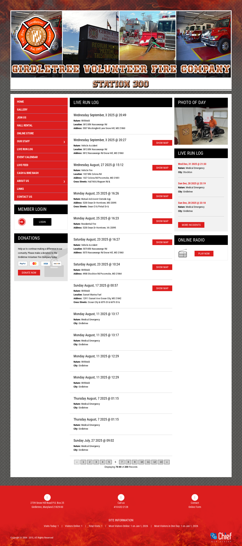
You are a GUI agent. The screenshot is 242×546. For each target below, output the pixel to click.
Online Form (194, 506)
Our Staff (41, 142)
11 (148, 462)
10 (141, 462)
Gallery (22, 109)
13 (161, 462)
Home (20, 101)
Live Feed (22, 165)
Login (42, 221)
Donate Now (29, 272)
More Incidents (191, 224)
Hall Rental (25, 125)
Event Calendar (27, 157)
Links (20, 189)
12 (154, 462)
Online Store (25, 133)
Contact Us (24, 196)
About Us (41, 181)
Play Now (204, 253)
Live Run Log (25, 149)
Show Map (162, 142)
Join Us (21, 117)
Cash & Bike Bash (28, 173)
